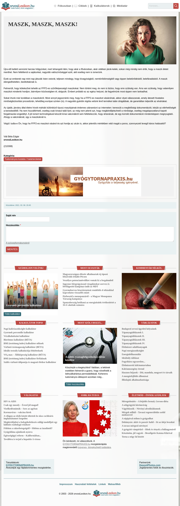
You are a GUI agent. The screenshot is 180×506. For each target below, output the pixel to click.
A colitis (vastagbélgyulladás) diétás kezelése (85, 358)
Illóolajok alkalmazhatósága (135, 379)
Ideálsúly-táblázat (130, 357)
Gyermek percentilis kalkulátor (23, 304)
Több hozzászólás (75, 384)
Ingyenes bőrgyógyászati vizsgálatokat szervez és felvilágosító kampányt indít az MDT (86, 284)
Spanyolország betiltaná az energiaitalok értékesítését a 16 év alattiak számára (89, 303)
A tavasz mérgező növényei (135, 425)
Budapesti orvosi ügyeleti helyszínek (139, 328)
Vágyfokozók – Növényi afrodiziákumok (141, 408)
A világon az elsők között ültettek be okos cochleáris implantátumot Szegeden (28, 416)
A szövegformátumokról (17, 243)
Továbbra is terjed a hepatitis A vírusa (22, 438)
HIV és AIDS (10, 401)
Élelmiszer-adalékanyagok (134, 346)
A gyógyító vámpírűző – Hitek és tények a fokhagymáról (149, 429)
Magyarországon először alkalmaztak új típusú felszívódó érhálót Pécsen (85, 274)
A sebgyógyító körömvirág (134, 404)
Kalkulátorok (102, 5)
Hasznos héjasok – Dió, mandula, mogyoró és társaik (147, 372)
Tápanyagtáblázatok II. (133, 335)
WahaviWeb (114, 483)
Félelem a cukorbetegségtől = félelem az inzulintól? (28, 428)
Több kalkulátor (12, 313)
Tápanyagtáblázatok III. (133, 339)
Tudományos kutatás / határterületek (23, 159)
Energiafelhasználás (131, 354)
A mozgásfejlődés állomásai (135, 375)
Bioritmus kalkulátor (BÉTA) (18, 339)
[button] (141, 40)
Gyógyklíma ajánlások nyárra (18, 431)
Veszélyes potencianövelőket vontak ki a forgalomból (88, 280)
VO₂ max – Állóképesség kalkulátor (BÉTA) (25, 354)
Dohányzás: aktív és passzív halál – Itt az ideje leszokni (148, 421)
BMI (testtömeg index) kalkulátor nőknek (24, 343)
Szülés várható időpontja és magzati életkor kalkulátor (30, 361)
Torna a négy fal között (133, 436)
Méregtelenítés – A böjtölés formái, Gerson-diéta (145, 401)
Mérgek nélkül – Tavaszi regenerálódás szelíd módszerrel (143, 413)
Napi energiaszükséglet (133, 350)
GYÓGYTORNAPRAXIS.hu (76, 443)
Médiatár (122, 5)
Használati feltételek (85, 483)
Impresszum (66, 483)
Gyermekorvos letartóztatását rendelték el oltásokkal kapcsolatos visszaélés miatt (88, 290)
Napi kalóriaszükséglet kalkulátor (20, 328)
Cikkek (82, 5)
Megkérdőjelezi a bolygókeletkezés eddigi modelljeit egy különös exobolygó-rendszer (30, 422)
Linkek (102, 483)
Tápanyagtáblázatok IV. (133, 343)
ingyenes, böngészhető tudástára (94, 446)
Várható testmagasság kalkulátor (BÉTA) (23, 346)
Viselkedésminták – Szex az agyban (20, 408)
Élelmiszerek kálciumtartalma (136, 364)
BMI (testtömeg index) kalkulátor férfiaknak (25, 358)
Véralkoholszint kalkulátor (17, 335)
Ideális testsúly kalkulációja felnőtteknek (23, 350)
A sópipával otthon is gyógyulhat (137, 418)
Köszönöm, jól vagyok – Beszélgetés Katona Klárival (147, 432)
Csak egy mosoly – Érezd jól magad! (21, 404)
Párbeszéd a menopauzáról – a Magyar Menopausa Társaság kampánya (87, 297)
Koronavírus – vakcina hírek (17, 412)
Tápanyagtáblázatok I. (133, 332)
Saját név (11, 215)
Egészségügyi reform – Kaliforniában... (22, 435)
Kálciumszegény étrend (133, 368)
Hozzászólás (12, 225)
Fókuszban (64, 5)
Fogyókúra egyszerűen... (133, 361)
